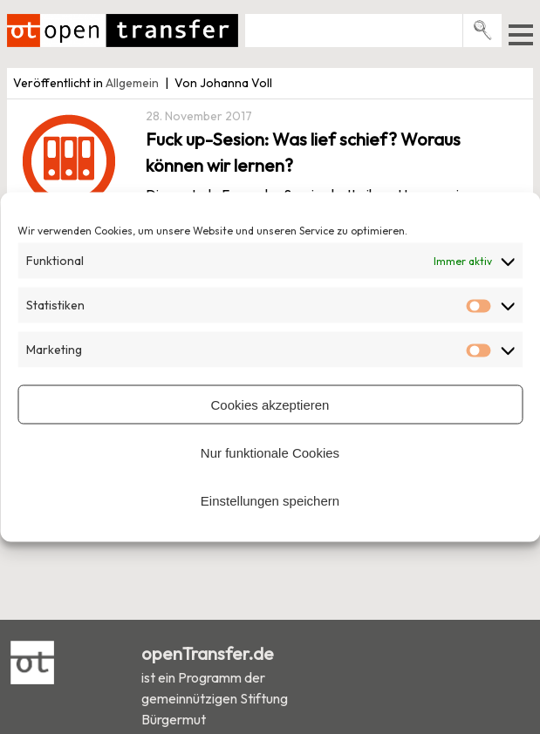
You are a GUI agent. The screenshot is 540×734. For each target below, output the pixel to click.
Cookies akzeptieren (270, 404)
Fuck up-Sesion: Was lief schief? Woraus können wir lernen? (303, 152)
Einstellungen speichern (270, 500)
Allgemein (132, 83)
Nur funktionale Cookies (270, 452)
